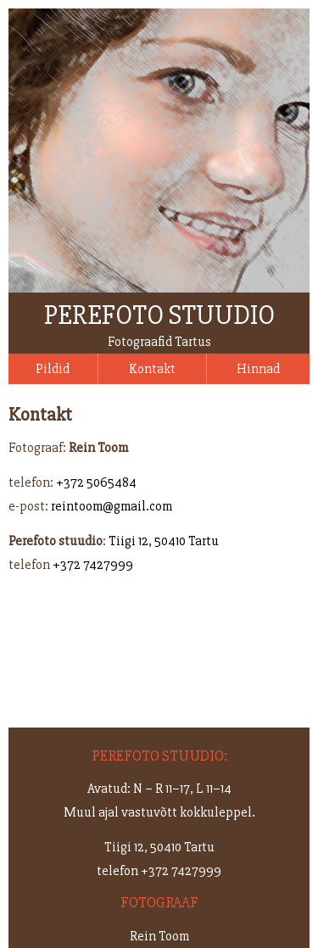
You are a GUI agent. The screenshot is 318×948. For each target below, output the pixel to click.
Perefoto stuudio (159, 315)
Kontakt (152, 368)
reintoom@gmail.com (111, 506)
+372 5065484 (96, 482)
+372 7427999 (93, 564)
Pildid (53, 368)
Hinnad (258, 368)
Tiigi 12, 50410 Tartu (164, 541)
